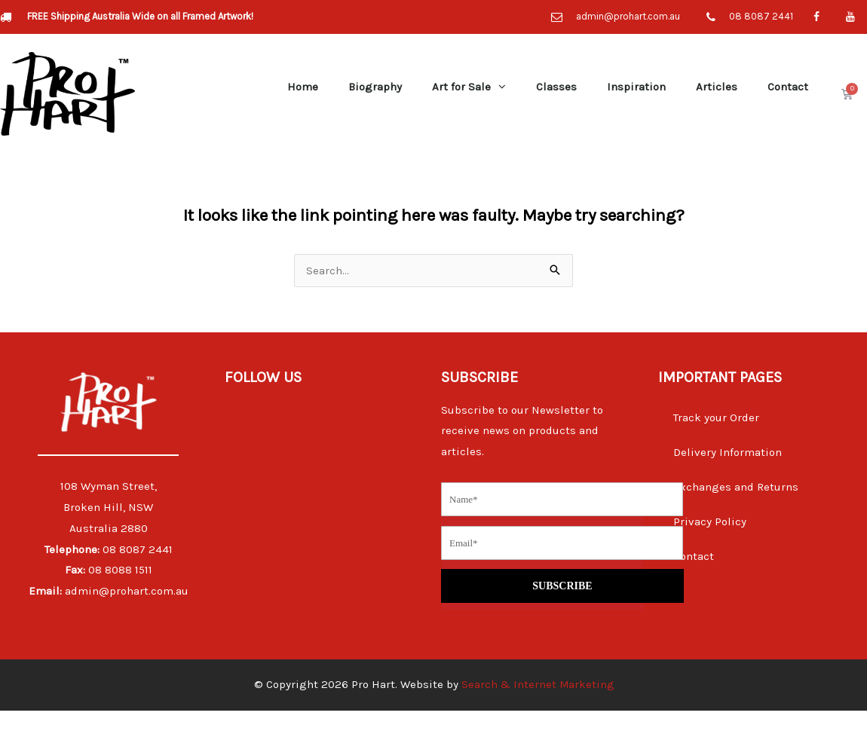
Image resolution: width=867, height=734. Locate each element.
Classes (556, 86)
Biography (375, 86)
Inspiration (636, 86)
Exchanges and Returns (735, 487)
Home (302, 86)
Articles (716, 86)
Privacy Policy (709, 521)
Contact (787, 86)
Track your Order (716, 417)
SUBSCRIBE (559, 568)
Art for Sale (469, 86)
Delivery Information (727, 452)
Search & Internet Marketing (537, 707)
